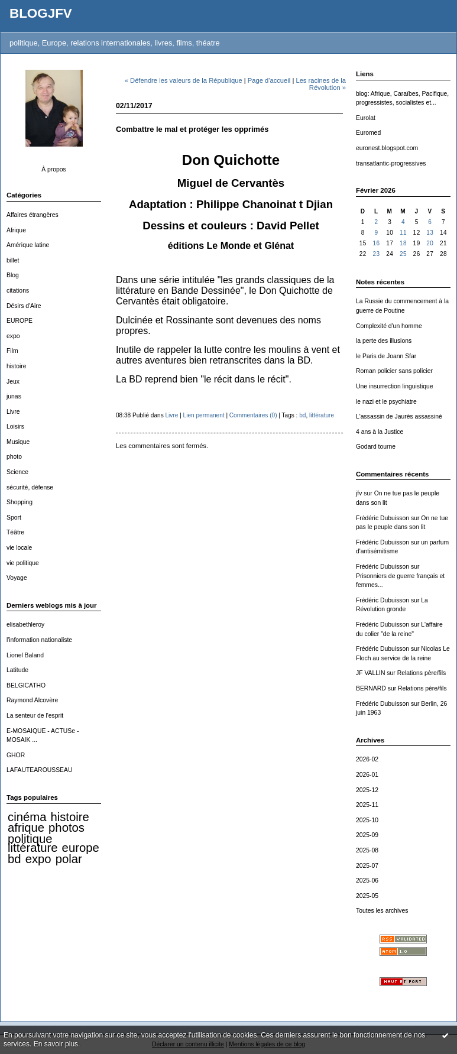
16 (376, 243)
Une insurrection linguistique (394, 386)
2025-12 (367, 790)
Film (12, 351)
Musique (18, 442)
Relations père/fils (421, 673)
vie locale (19, 547)
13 (429, 232)
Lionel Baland (25, 655)
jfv (359, 493)
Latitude (17, 670)
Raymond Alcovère (32, 700)
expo (13, 336)
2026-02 (367, 759)
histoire (17, 366)
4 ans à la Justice (379, 432)
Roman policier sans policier (394, 371)
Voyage (17, 578)
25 (403, 254)
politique (30, 838)
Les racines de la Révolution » (321, 84)
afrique (26, 827)
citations (18, 290)
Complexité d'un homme (389, 326)
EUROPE (20, 320)
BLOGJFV (40, 13)
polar (69, 858)
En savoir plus (56, 1044)
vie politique (23, 563)
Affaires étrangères (33, 215)
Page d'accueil (269, 80)
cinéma (27, 816)
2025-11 (367, 805)
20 (429, 243)
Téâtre (15, 532)
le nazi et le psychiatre (386, 401)
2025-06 (367, 880)
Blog (13, 275)
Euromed (368, 132)
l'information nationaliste (39, 640)
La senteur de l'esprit (35, 715)
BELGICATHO (26, 685)
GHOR (16, 755)
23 (376, 254)
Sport (14, 517)
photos (66, 827)
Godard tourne (376, 446)
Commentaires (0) (253, 415)
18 (403, 243)
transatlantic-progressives (391, 163)
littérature (32, 847)
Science (17, 472)
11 (403, 232)
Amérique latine (28, 245)
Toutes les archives (382, 910)
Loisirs (15, 426)
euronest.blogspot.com (387, 148)
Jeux (13, 381)
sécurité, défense (30, 487)
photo (14, 456)
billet (13, 260)
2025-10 (367, 820)
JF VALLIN (370, 673)
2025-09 (367, 835)
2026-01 (367, 774)
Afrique (16, 230)
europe (80, 847)
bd (14, 858)
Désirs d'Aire (24, 306)
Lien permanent (204, 415)
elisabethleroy (25, 624)
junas (14, 396)
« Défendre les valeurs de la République (183, 80)
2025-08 (367, 850)
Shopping (20, 502)
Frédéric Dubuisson (382, 518)
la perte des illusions (383, 341)
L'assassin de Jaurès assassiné (399, 416)
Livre (13, 411)
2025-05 (367, 896)
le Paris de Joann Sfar (386, 356)
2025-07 (367, 865)
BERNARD (371, 688)
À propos (53, 169)
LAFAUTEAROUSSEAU (39, 770)
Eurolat (365, 118)
